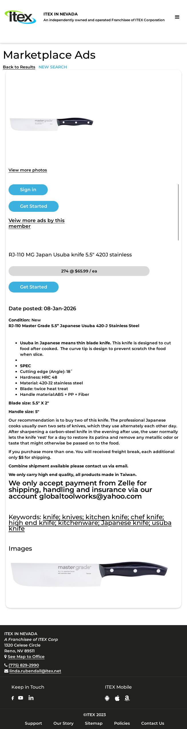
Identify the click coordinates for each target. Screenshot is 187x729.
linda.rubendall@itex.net (35, 670)
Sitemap (94, 723)
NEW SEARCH (53, 67)
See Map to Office (26, 656)
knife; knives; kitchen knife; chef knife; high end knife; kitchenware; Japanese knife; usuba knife (90, 522)
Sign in (28, 189)
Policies (122, 723)
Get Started (33, 206)
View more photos (28, 170)
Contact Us (152, 723)
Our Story (63, 723)
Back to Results (19, 67)
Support (33, 723)
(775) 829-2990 (24, 665)
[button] (177, 17)
